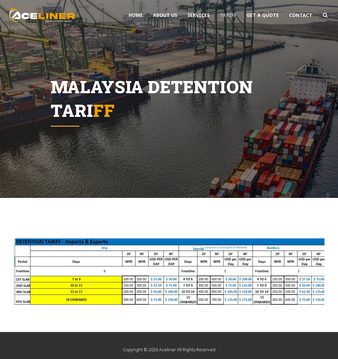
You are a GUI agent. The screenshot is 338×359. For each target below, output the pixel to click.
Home (136, 15)
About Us (165, 15)
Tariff (228, 15)
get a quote (262, 15)
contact (300, 15)
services (198, 15)
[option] (169, 99)
